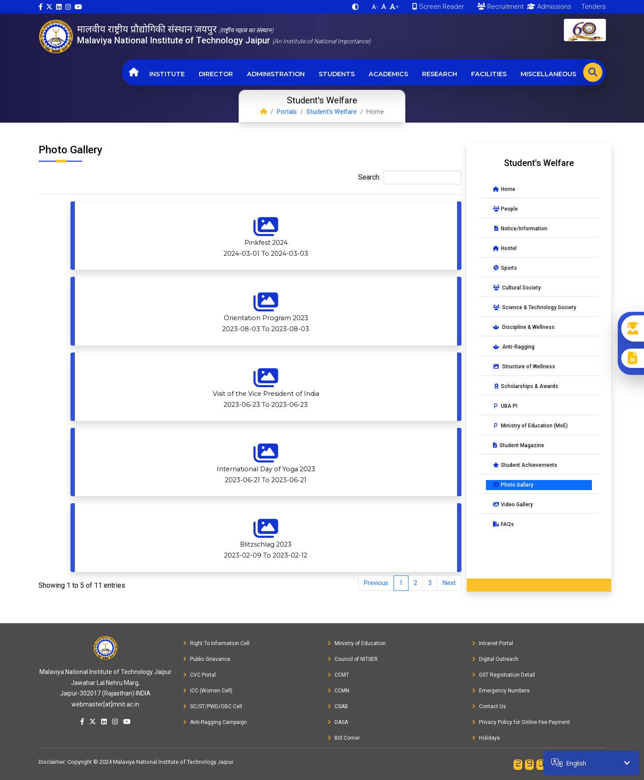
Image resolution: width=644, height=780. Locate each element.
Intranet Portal (492, 643)
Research (439, 74)
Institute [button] (167, 74)
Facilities (489, 74)
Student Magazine (518, 445)
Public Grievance (206, 659)
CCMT (338, 675)
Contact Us (489, 706)
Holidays (486, 738)
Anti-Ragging (514, 347)
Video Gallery (513, 504)
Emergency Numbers (501, 691)
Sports (505, 268)
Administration (276, 74)
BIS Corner (343, 738)
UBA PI (505, 406)
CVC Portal (199, 675)
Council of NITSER (352, 659)
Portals (287, 112)
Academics (388, 74)
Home (504, 189)
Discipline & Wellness (524, 327)
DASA (337, 722)
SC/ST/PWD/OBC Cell (212, 706)
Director (216, 74)
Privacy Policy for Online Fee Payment (521, 722)
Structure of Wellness (524, 367)
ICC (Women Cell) (207, 691)
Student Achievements (525, 465)
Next (449, 583)
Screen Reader (438, 7)
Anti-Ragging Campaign (215, 722)
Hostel (505, 248)
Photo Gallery (513, 485)
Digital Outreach (495, 659)
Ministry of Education (356, 643)
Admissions (547, 7)
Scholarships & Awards (525, 386)
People (505, 209)
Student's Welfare (331, 112)
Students (337, 74)
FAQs (503, 524)
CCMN (338, 691)
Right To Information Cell (216, 643)
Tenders (593, 7)
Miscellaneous (548, 74)
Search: (409, 177)
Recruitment (500, 7)
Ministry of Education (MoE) (530, 426)
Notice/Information (520, 229)
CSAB (337, 706)
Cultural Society (517, 288)
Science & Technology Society (534, 307)
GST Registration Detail (503, 675)
